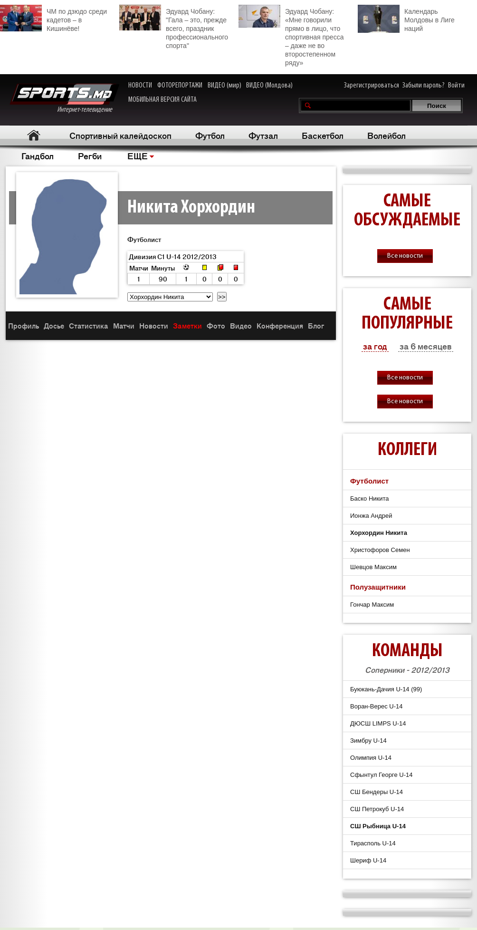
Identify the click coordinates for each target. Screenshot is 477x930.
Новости (153, 325)
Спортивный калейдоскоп (120, 135)
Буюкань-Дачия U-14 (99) (386, 689)
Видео (241, 325)
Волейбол (386, 135)
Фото (216, 325)
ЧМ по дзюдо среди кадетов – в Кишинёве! (53, 18)
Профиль (23, 325)
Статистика (88, 325)
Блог (316, 325)
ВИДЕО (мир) (224, 85)
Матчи (123, 325)
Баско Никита (369, 498)
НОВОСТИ (140, 85)
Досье (54, 325)
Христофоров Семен (380, 549)
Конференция (280, 325)
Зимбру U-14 (368, 740)
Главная (33, 135)
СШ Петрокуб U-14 (377, 809)
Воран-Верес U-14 (376, 706)
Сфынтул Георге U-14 (381, 774)
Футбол (210, 135)
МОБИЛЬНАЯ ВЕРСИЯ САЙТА (162, 100)
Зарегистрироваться (371, 85)
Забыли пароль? (423, 85)
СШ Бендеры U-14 (376, 791)
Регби (90, 155)
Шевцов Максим (373, 567)
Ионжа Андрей (371, 515)
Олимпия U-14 (370, 757)
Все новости (405, 256)
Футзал (263, 135)
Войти (456, 85)
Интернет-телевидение (64, 99)
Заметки (187, 325)
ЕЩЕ (137, 155)
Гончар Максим (372, 604)
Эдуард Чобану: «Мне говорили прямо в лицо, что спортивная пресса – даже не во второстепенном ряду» (290, 36)
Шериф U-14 (368, 860)
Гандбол (37, 155)
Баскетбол (322, 135)
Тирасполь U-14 (373, 843)
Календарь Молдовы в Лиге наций (406, 19)
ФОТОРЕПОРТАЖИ (179, 85)
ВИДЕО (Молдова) (269, 85)
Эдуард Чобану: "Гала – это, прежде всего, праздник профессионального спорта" (173, 27)
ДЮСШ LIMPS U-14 (378, 723)
